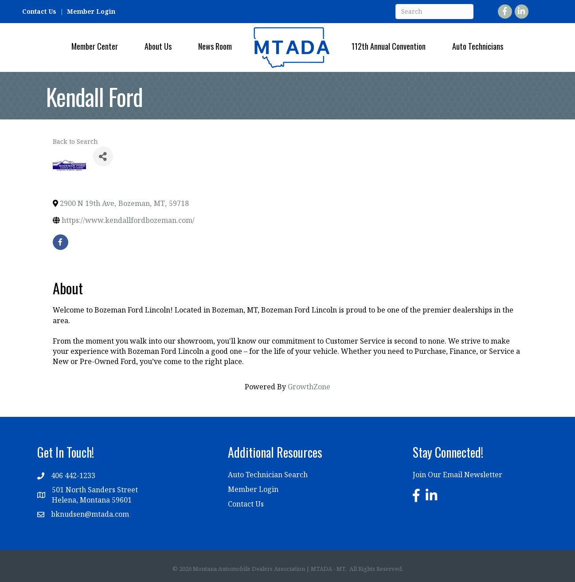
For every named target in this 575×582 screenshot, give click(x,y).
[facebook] (60, 242)
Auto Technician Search (268, 474)
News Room (215, 46)
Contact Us (39, 11)
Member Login (91, 11)
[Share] (103, 156)
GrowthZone (309, 387)
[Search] (434, 11)
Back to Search (75, 141)
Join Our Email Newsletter (457, 474)
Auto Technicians (477, 46)
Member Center (94, 46)
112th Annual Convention (389, 46)
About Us (158, 46)
